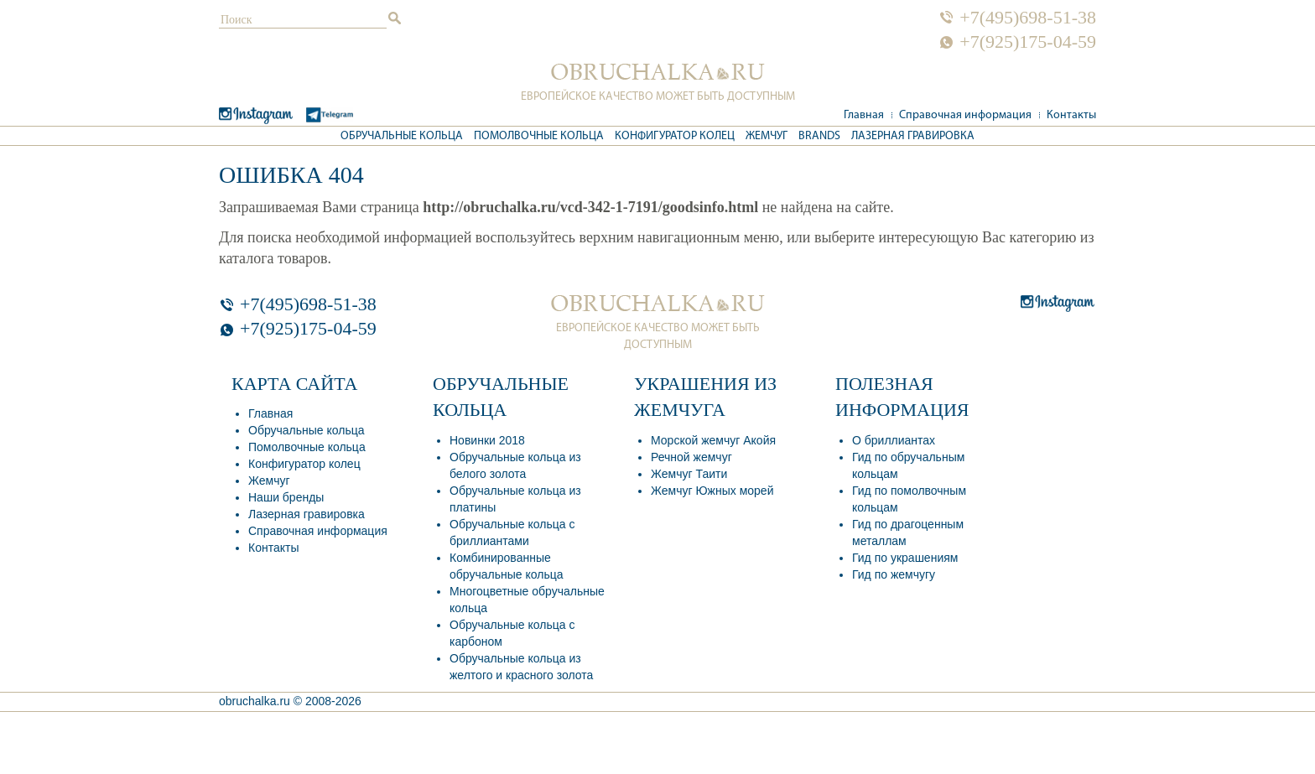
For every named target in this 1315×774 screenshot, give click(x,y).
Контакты (1071, 115)
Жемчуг (766, 136)
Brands (819, 136)
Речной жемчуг (691, 457)
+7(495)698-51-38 (1027, 17)
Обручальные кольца (401, 136)
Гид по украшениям (905, 557)
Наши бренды (286, 497)
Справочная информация (965, 115)
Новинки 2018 (487, 440)
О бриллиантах (893, 440)
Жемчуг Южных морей (712, 490)
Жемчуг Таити (689, 474)
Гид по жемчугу (893, 574)
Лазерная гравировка (913, 136)
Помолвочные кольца (539, 136)
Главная (864, 115)
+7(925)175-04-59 (1027, 42)
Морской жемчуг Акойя (713, 440)
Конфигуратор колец (675, 136)
